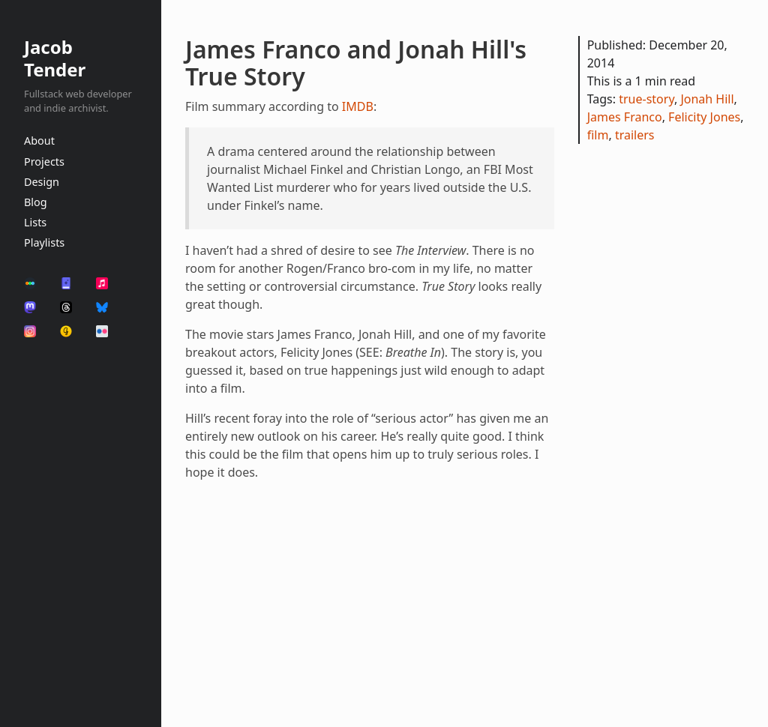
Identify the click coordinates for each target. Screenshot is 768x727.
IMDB (358, 106)
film (598, 135)
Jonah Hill (707, 99)
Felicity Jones (704, 117)
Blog (35, 202)
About (39, 140)
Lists (35, 222)
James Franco (624, 117)
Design (41, 182)
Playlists (44, 242)
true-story (646, 99)
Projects (44, 161)
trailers (635, 135)
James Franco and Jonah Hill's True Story (355, 62)
